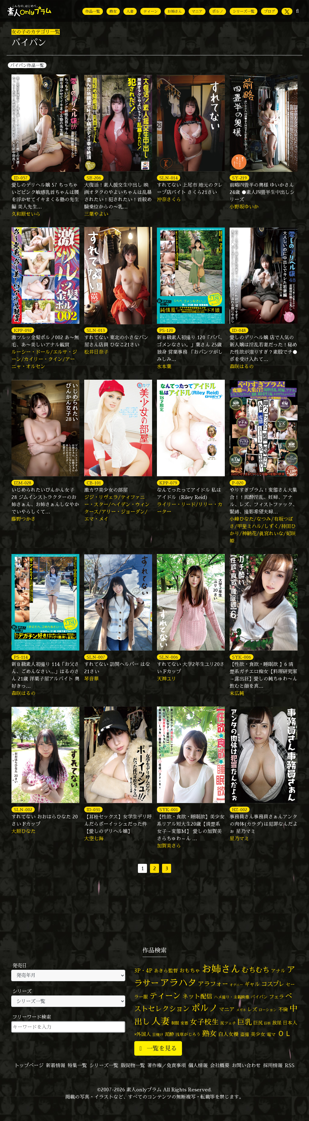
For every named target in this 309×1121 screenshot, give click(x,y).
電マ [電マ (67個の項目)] (271, 1034)
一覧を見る (158, 1048)
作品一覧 (92, 11)
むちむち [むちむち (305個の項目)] (255, 970)
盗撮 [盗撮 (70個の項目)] (244, 1034)
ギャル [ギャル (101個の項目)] (252, 984)
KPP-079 (168, 483)
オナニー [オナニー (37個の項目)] (236, 984)
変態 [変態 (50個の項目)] (184, 1023)
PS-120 (166, 330)
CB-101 (94, 483)
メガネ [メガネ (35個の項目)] (241, 1010)
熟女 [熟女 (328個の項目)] (209, 1033)
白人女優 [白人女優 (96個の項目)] (228, 1034)
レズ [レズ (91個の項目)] (252, 1009)
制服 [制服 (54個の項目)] (175, 1023)
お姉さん (174, 11)
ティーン (150, 11)
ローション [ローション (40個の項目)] (268, 1010)
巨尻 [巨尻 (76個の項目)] (258, 1023)
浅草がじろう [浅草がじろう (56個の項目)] (188, 1034)
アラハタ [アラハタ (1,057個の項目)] (178, 982)
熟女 (113, 11)
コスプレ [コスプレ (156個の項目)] (272, 984)
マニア (197, 11)
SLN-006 (168, 657)
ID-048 (239, 330)
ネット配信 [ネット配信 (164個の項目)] (197, 996)
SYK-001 (168, 809)
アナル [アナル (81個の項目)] (278, 970)
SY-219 (239, 178)
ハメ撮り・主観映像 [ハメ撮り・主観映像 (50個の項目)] (231, 997)
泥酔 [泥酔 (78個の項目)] (169, 1034)
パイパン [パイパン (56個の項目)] (259, 997)
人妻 (130, 11)
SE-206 (94, 178)
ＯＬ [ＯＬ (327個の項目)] (284, 1033)
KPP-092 (23, 330)
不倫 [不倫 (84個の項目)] (283, 1009)
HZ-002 (239, 809)
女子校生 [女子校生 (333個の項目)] (204, 1022)
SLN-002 (23, 809)
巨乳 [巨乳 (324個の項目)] (244, 1022)
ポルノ (217, 11)
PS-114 (21, 657)
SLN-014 (168, 178)
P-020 (238, 483)
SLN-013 (96, 330)
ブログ (269, 11)
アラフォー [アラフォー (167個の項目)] (213, 984)
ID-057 (20, 178)
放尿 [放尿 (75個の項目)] (276, 1023)
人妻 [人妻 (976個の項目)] (160, 1021)
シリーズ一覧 (243, 11)
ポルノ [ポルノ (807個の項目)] (204, 1008)
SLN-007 (96, 657)
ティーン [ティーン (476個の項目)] (165, 995)
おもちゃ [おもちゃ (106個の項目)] (190, 970)
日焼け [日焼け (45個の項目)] (157, 1034)
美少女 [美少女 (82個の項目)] (258, 1034)
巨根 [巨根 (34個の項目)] (267, 1023)
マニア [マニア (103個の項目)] (226, 1009)
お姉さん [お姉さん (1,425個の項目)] (221, 968)
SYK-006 (241, 657)
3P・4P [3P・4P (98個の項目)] (143, 970)
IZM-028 (22, 483)
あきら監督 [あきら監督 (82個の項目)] (166, 970)
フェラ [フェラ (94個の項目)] (276, 996)
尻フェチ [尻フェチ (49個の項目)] (228, 1023)
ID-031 (93, 809)
